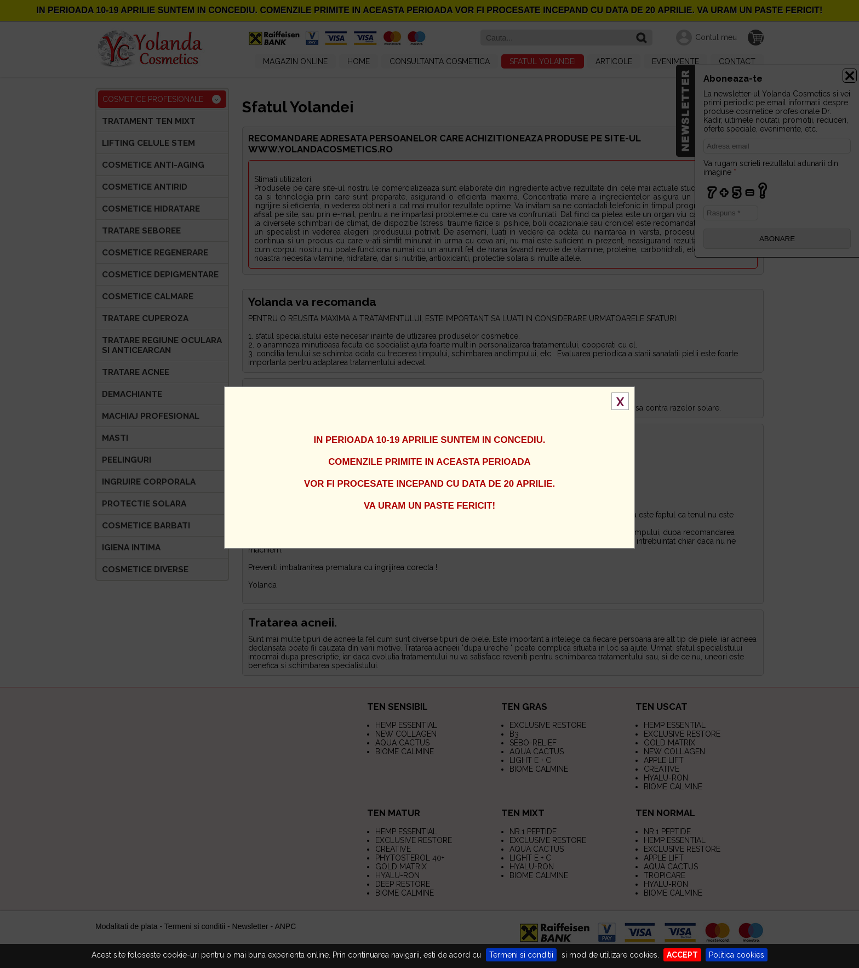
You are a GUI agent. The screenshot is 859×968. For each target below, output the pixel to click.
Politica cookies (736, 954)
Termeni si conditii (521, 954)
